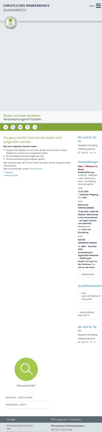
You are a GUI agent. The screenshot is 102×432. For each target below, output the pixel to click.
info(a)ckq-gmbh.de (86, 46)
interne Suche (35, 66)
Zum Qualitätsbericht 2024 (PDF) (88, 193)
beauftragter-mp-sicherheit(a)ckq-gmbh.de (69, 373)
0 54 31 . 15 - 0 (88, 50)
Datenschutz (12, 390)
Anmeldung (86, 172)
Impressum (12, 386)
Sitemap (29, 60)
